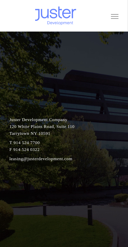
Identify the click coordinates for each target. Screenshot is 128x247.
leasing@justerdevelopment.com (41, 158)
